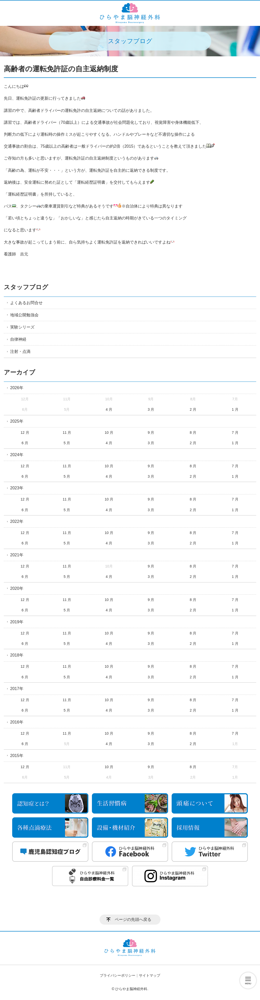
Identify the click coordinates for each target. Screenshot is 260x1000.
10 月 (109, 432)
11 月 (67, 432)
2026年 (16, 388)
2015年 (16, 755)
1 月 (235, 409)
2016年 (16, 722)
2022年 (16, 521)
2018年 (16, 655)
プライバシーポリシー (117, 975)
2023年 (16, 488)
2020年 (16, 588)
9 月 (151, 432)
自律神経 (18, 339)
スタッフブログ (26, 287)
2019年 (16, 622)
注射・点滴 (20, 351)
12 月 (25, 432)
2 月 (193, 409)
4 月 (109, 409)
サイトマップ (149, 975)
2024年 (16, 455)
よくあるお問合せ (26, 303)
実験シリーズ (22, 327)
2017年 (16, 688)
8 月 (193, 432)
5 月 (67, 443)
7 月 (235, 432)
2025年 (16, 421)
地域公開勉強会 (24, 315)
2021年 (16, 555)
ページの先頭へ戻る (133, 919)
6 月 (25, 443)
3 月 (151, 409)
